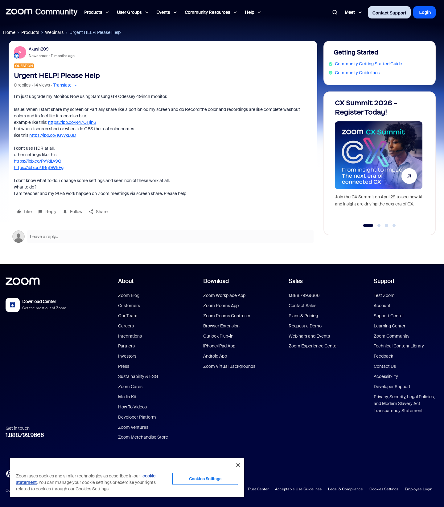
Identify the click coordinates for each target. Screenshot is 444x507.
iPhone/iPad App (219, 346)
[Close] (238, 465)
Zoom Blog (128, 295)
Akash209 (39, 49)
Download (216, 281)
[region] (127, 477)
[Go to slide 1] (368, 225)
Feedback (383, 356)
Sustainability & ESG (138, 376)
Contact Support (389, 12)
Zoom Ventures (133, 427)
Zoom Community (391, 336)
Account (382, 305)
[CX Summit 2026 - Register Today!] (378, 161)
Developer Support (392, 386)
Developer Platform (137, 417)
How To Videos (132, 407)
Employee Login (418, 489)
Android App (215, 356)
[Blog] (10, 473)
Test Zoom (384, 295)
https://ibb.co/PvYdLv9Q (37, 161)
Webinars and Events (309, 336)
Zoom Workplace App (224, 295)
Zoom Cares (130, 386)
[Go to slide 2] (379, 225)
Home (9, 32)
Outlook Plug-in (218, 336)
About (126, 281)
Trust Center (258, 489)
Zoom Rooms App (221, 305)
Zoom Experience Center (313, 346)
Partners (126, 346)
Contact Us (385, 366)
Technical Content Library (399, 346)
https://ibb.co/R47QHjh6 (72, 122)
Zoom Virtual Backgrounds (229, 366)
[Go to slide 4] (394, 225)
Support (384, 281)
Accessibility (386, 376)
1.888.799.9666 (25, 435)
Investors (127, 356)
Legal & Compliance (345, 489)
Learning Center (389, 326)
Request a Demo (305, 326)
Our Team (128, 315)
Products (30, 32)
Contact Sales (302, 305)
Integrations (130, 336)
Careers (126, 326)
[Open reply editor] (163, 236)
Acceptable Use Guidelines (298, 489)
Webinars (54, 32)
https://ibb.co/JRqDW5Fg (39, 167)
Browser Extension (221, 326)
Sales (295, 281)
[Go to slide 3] (386, 225)
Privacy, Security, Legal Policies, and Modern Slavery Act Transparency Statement (404, 403)
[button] (65, 85)
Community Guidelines (357, 72)
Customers (129, 305)
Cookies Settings (383, 489)
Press (123, 366)
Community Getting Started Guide (368, 64)
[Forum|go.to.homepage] (42, 12)
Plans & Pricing (303, 315)
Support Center (389, 315)
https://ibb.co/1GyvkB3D (52, 135)
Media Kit (127, 397)
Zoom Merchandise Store (143, 437)
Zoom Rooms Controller (226, 315)
